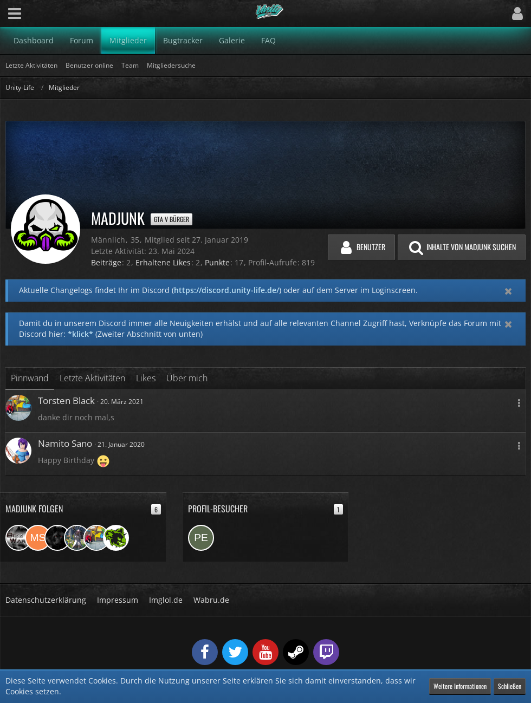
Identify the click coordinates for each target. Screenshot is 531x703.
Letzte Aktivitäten (92, 378)
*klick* (80, 334)
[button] (14, 13)
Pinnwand (30, 378)
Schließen (509, 686)
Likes (146, 378)
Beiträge (106, 262)
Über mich (187, 378)
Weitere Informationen (460, 686)
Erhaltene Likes (163, 262)
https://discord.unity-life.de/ (226, 290)
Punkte (217, 262)
